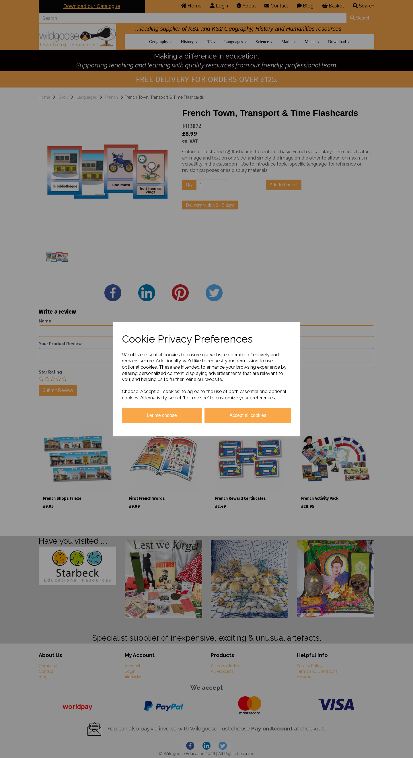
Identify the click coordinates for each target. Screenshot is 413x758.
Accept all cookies (247, 415)
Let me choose (162, 415)
